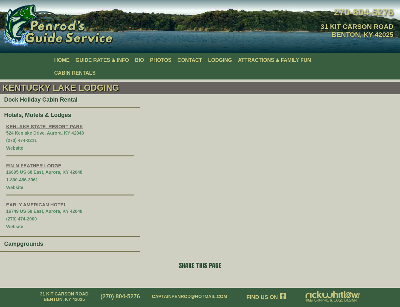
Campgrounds (23, 244)
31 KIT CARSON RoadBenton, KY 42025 (64, 296)
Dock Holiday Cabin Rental (41, 99)
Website (14, 148)
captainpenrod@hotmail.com (189, 296)
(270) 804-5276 (120, 296)
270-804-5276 (364, 12)
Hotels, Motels (23, 115)
